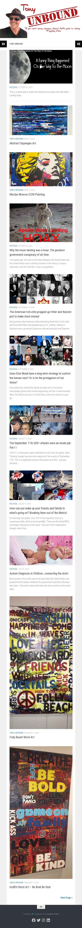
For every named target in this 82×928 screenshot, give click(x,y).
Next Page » (66, 897)
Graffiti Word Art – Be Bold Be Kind (30, 887)
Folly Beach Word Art (22, 737)
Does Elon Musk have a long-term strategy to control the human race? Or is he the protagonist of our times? (40, 378)
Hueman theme (53, 914)
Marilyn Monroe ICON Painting (27, 194)
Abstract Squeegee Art (23, 143)
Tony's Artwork (16, 139)
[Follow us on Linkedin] (48, 920)
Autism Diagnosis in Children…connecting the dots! (39, 573)
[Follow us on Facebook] (34, 920)
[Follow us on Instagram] (43, 920)
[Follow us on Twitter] (39, 920)
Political (13, 87)
